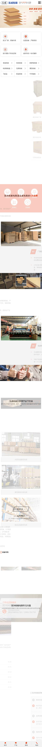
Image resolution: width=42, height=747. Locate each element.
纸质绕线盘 (8, 68)
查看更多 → (21, 509)
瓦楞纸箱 (21, 68)
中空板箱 (35, 73)
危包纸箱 (21, 62)
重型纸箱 (35, 68)
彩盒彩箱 (21, 73)
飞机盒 (8, 73)
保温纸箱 (8, 62)
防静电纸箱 (35, 62)
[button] (40, 16)
